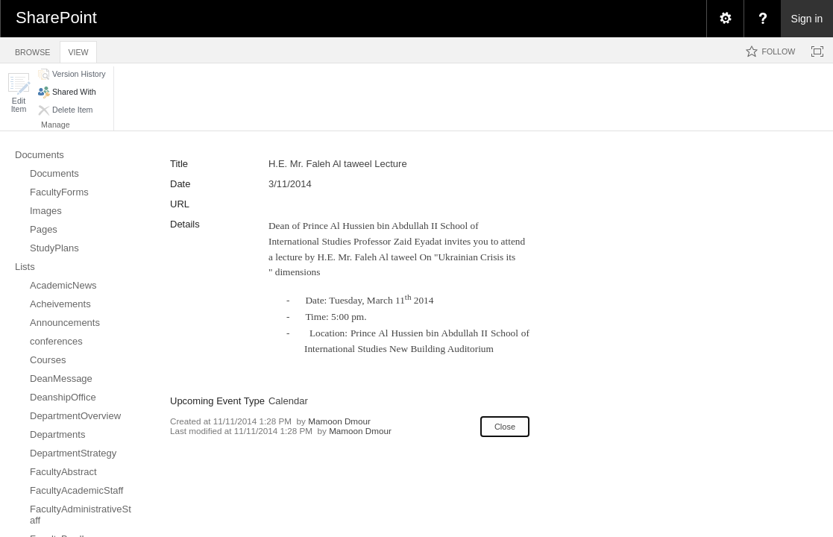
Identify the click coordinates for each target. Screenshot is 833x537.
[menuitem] (725, 18)
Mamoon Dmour (339, 421)
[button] (18, 93)
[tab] (32, 49)
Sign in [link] (807, 19)
